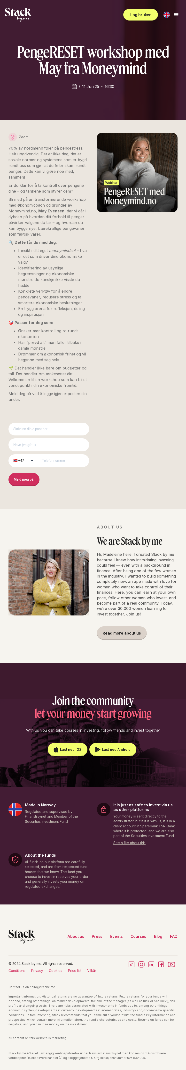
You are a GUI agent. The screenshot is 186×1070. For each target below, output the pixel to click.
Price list (74, 971)
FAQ (174, 936)
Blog (158, 936)
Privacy (37, 971)
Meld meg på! (24, 479)
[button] (166, 15)
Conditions (16, 971)
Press (97, 936)
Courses (138, 936)
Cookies (55, 971)
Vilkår (91, 971)
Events (116, 936)
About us (75, 936)
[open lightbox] (129, 842)
